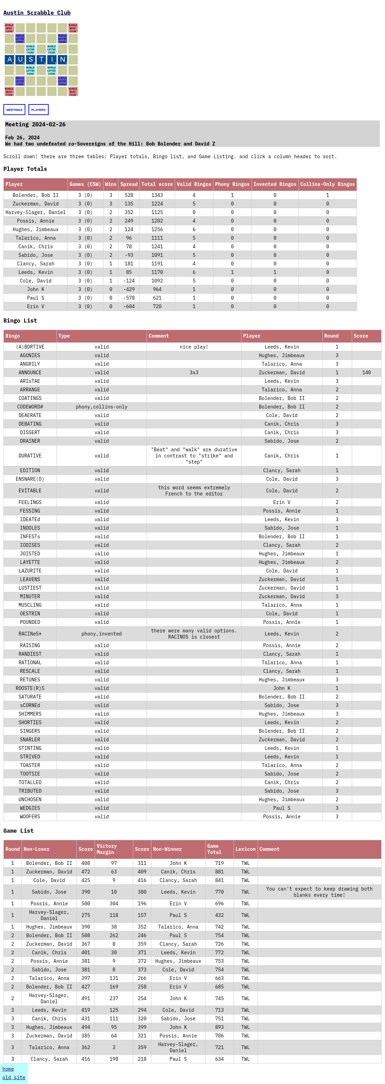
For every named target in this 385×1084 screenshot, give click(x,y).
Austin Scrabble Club (37, 12)
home (8, 1069)
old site (13, 1077)
